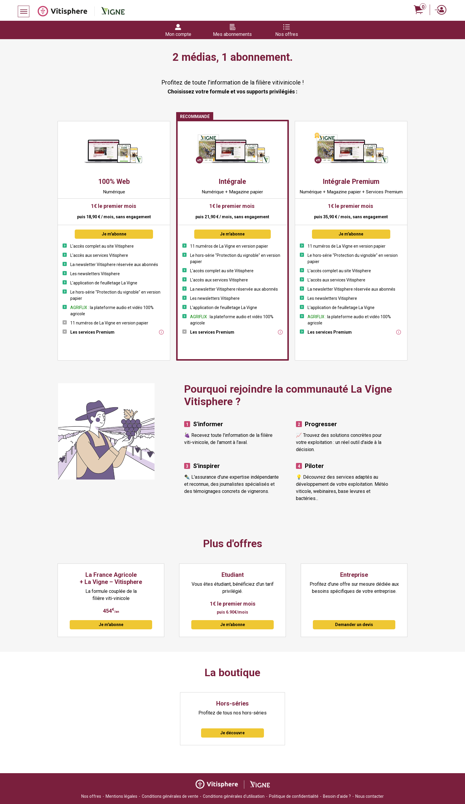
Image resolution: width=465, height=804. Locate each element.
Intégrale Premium (351, 182)
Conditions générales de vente (170, 796)
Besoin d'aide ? (337, 796)
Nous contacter (369, 796)
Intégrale (232, 182)
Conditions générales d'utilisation (234, 796)
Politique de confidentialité (294, 796)
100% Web (114, 182)
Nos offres (91, 796)
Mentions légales (121, 796)
